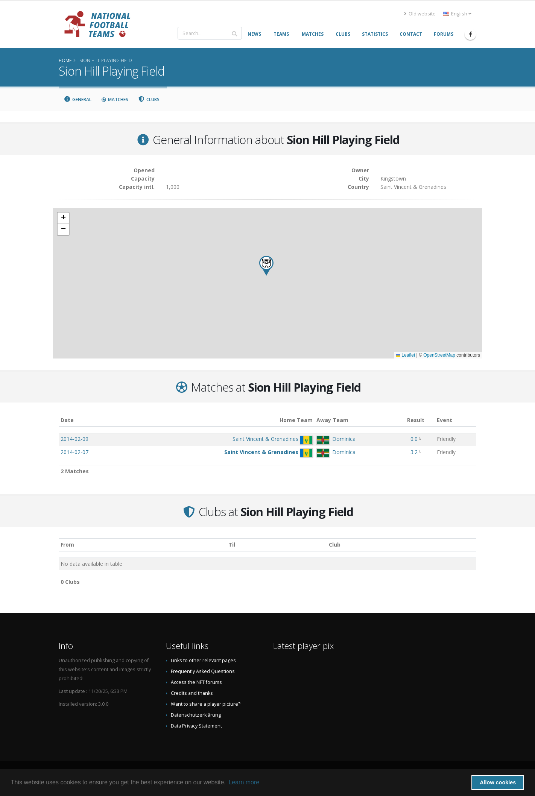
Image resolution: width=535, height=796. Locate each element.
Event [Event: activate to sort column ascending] (444, 420)
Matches (114, 99)
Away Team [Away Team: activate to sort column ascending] (332, 420)
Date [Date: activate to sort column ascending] (67, 420)
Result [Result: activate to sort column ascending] (415, 420)
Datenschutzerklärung (196, 715)
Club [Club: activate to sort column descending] (334, 544)
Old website (420, 14)
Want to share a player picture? (205, 704)
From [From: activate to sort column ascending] (67, 544)
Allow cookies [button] (498, 782)
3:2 (414, 452)
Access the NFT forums (196, 682)
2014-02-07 (74, 452)
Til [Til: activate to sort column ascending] (231, 544)
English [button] (457, 14)
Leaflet (405, 355)
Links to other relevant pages (203, 660)
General (77, 99)
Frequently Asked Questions (203, 671)
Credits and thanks (192, 693)
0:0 (414, 438)
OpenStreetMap (439, 355)
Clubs (149, 99)
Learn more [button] (243, 782)
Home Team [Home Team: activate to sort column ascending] (296, 420)
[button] (266, 266)
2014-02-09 (74, 438)
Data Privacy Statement (196, 726)
